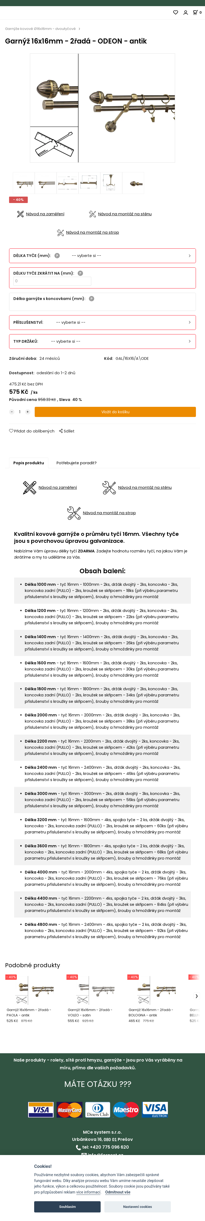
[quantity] (19, 414)
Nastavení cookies (137, 1207)
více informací (88, 1192)
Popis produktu (28, 465)
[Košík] (199, 12)
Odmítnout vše (117, 1192)
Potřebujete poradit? (77, 465)
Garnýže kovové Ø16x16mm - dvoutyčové (40, 28)
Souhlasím (67, 1207)
